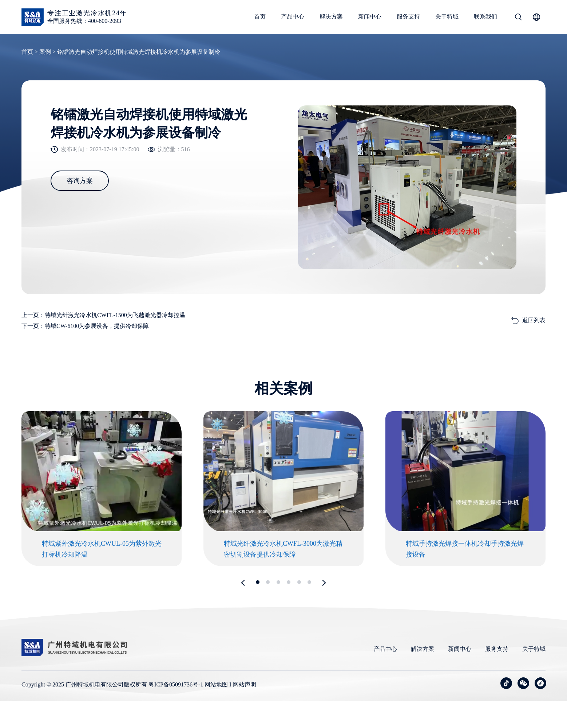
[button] (244, 583)
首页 (260, 16)
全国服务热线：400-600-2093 (84, 21)
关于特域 (447, 16)
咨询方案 (80, 180)
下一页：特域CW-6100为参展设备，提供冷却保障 (85, 326)
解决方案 (331, 16)
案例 (45, 52)
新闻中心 (369, 16)
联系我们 (485, 16)
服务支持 (408, 16)
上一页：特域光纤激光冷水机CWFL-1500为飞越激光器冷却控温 (103, 315)
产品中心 (292, 16)
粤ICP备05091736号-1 (175, 684)
